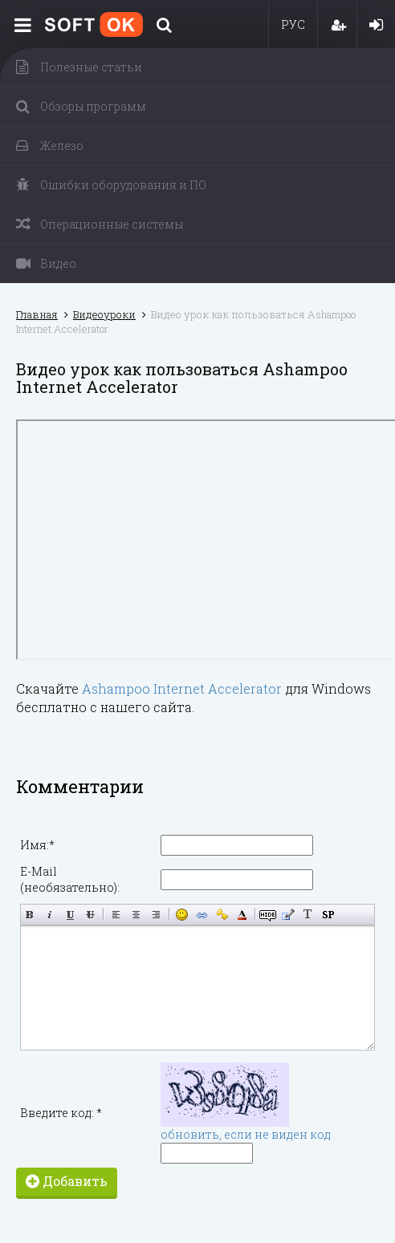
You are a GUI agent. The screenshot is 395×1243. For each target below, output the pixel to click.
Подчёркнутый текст (70, 915)
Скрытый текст (268, 915)
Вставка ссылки (202, 915)
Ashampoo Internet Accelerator (182, 688)
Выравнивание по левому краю (116, 915)
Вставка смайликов (182, 915)
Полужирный (30, 915)
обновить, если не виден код (246, 1134)
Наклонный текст (50, 915)
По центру (136, 915)
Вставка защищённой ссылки (222, 915)
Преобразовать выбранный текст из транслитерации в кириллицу (308, 915)
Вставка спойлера (328, 915)
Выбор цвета (242, 915)
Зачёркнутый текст (90, 915)
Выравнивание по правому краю (156, 915)
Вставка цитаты (288, 915)
